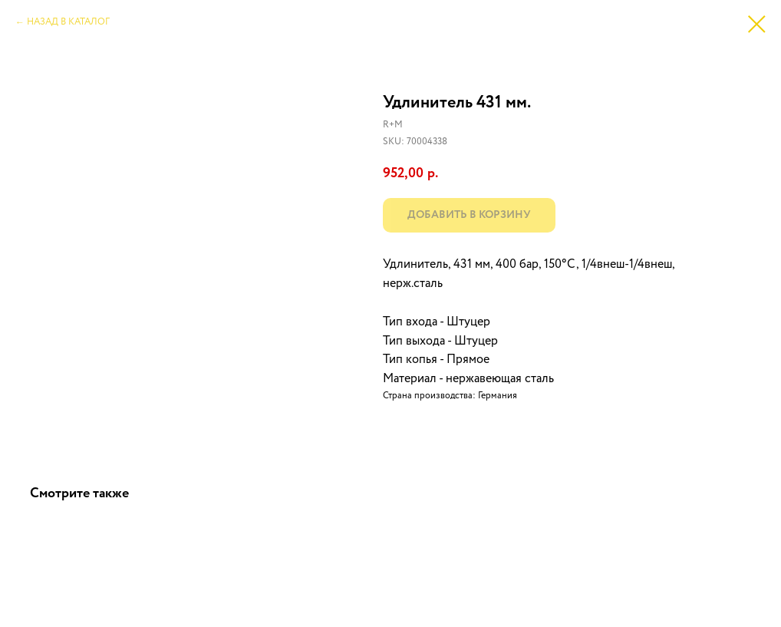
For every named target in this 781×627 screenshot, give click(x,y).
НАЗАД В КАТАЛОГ (68, 22)
